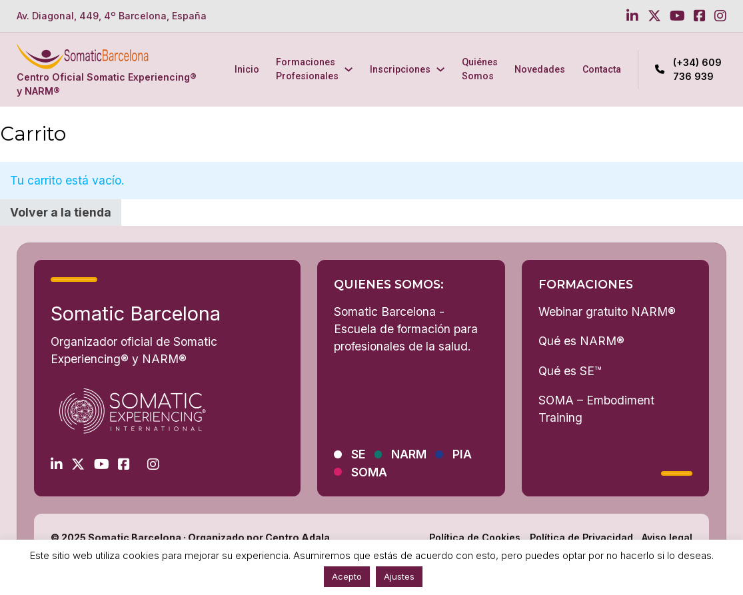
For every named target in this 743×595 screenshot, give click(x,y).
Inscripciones (400, 69)
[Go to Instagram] (720, 16)
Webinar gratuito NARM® (607, 311)
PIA (462, 454)
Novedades (539, 69)
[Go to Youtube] (677, 16)
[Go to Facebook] (700, 16)
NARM (408, 454)
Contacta (601, 69)
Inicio (247, 69)
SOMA (369, 472)
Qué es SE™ (570, 371)
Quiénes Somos (480, 69)
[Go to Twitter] (654, 16)
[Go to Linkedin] (632, 16)
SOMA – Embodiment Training (596, 408)
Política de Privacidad (581, 537)
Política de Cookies (474, 537)
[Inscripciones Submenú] (440, 69)
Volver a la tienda (60, 212)
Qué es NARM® (581, 341)
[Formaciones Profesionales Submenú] (348, 69)
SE (358, 454)
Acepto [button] (347, 576)
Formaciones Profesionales (307, 69)
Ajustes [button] (399, 576)
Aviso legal (667, 537)
